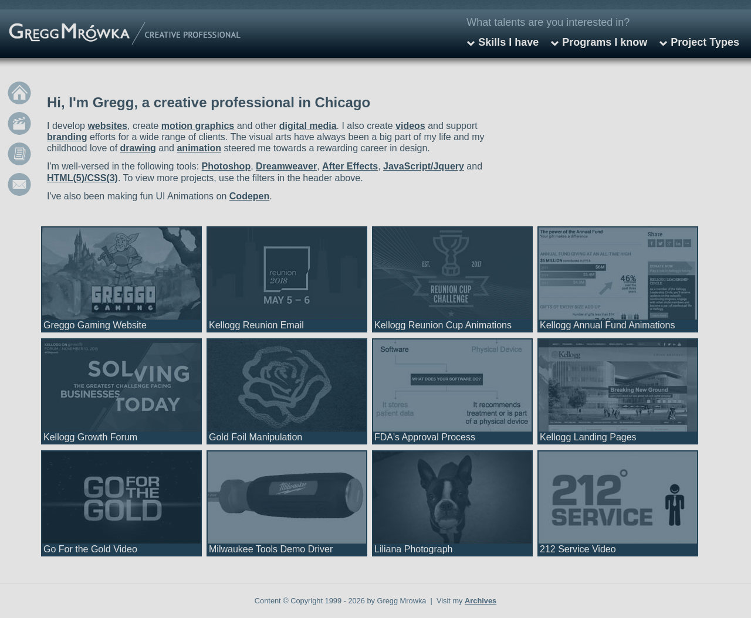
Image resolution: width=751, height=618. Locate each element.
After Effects (350, 166)
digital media (308, 126)
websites (107, 126)
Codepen (249, 196)
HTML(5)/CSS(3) (82, 178)
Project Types (705, 42)
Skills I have (508, 42)
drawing (138, 148)
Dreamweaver (286, 166)
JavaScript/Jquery (423, 166)
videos (410, 126)
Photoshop (226, 166)
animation (199, 148)
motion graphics (197, 126)
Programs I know (604, 42)
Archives (480, 600)
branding (67, 137)
